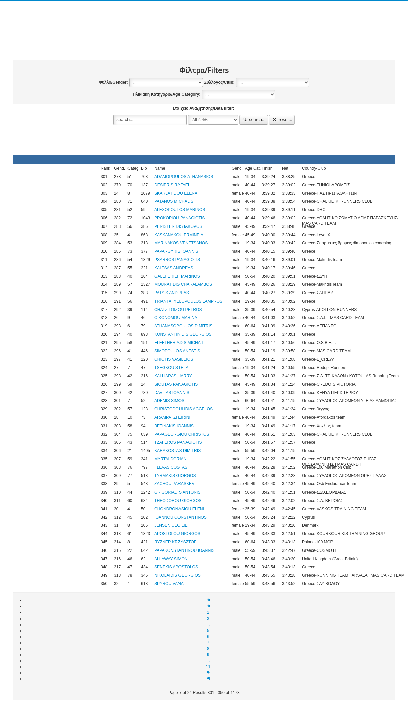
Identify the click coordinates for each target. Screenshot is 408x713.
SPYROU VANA (169, 583)
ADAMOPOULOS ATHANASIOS (183, 176)
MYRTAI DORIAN (170, 459)
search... (254, 119)
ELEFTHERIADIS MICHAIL (179, 342)
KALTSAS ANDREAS (173, 268)
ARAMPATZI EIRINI (172, 417)
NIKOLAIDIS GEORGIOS (177, 575)
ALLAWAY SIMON (171, 559)
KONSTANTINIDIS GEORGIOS (183, 334)
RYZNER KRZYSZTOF (175, 542)
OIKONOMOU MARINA (175, 317)
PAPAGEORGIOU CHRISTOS (181, 434)
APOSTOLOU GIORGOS (177, 533)
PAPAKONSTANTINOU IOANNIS (184, 550)
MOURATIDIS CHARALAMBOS (183, 284)
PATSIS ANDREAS (171, 292)
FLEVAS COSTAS (170, 467)
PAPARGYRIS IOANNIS (176, 251)
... (208, 624)
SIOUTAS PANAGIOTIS (176, 384)
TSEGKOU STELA (171, 367)
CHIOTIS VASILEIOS (173, 359)
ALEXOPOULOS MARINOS (179, 209)
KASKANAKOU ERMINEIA (178, 235)
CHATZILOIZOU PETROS (178, 309)
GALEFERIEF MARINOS (177, 276)
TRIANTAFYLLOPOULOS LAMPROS (188, 301)
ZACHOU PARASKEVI (175, 483)
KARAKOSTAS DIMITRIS (177, 450)
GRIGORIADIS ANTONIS (177, 492)
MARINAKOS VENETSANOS (181, 243)
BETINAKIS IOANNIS (174, 426)
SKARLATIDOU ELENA (175, 193)
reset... (281, 119)
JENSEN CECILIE (171, 525)
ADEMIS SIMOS (169, 400)
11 (208, 666)
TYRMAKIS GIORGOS (175, 475)
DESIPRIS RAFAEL (172, 185)
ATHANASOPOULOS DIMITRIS (183, 326)
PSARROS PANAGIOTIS (177, 259)
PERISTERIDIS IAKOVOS (178, 226)
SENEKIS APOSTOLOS (176, 567)
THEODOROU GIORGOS (177, 500)
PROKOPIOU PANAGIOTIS (179, 218)
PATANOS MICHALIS (173, 201)
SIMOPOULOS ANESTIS (177, 351)
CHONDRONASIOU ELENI (179, 509)
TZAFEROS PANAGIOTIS (178, 442)
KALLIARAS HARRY (173, 376)
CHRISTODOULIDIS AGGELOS (183, 409)
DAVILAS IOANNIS (171, 392)
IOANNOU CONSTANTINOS (180, 517)
